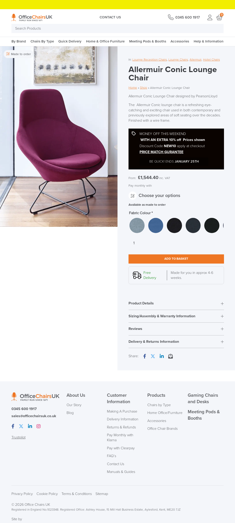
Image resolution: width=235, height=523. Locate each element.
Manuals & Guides (121, 472)
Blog (70, 413)
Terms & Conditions (77, 494)
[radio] (137, 225)
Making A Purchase (122, 411)
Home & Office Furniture (105, 41)
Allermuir (195, 60)
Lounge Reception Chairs (149, 60)
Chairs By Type (42, 41)
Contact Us (110, 17)
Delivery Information (122, 419)
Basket (219, 17)
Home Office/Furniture (164, 413)
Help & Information (209, 41)
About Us (76, 396)
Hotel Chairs (211, 60)
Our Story (74, 405)
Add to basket (176, 259)
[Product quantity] (134, 243)
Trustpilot (18, 437)
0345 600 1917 (187, 17)
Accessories (180, 41)
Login (210, 17)
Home (133, 88)
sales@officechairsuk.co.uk (33, 416)
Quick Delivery (69, 41)
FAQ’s (111, 456)
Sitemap (101, 494)
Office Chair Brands (162, 429)
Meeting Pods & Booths (147, 41)
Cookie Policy (47, 494)
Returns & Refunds (121, 427)
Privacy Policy (22, 494)
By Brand (18, 41)
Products (156, 396)
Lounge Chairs (178, 60)
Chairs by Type (159, 405)
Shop (143, 88)
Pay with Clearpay (121, 448)
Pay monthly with (140, 186)
